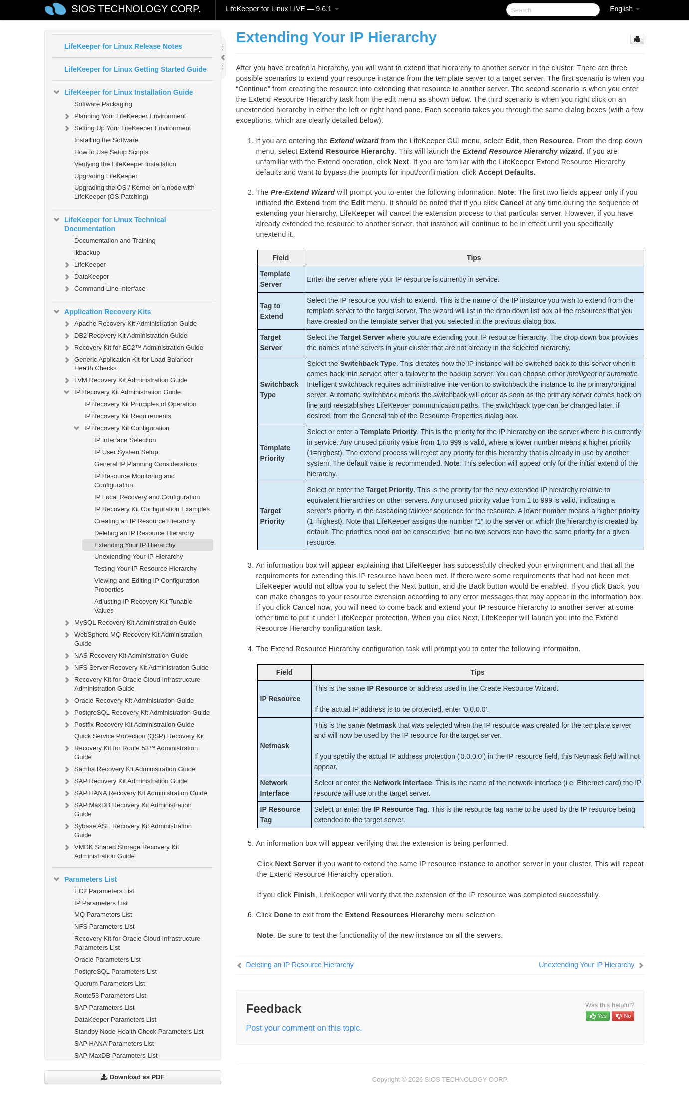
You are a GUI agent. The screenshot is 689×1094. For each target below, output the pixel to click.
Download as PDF (132, 1077)
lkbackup (87, 252)
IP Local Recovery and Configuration (147, 497)
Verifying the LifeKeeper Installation (125, 164)
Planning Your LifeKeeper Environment (124, 116)
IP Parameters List (101, 903)
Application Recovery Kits (101, 312)
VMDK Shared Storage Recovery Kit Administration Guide (120, 850)
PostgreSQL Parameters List (115, 971)
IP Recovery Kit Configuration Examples (152, 509)
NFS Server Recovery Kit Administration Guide (135, 668)
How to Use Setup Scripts (111, 152)
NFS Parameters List (104, 926)
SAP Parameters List (104, 1007)
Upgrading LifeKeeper (105, 176)
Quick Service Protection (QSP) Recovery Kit (139, 736)
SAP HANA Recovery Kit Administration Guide (134, 793)
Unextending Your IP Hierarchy (138, 556)
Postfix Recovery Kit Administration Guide (128, 724)
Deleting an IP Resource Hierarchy (144, 533)
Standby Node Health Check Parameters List (139, 1031)
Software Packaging (103, 104)
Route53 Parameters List (110, 995)
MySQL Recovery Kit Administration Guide (129, 623)
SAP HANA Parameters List (114, 1043)
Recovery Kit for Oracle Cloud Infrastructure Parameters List (137, 943)
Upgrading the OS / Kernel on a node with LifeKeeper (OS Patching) (134, 192)
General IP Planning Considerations (145, 464)
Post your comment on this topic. (304, 1028)
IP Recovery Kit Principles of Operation (140, 404)
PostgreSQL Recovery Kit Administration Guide (136, 713)
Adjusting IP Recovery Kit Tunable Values (143, 606)
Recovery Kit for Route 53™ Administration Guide (130, 751)
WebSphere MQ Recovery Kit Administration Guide (132, 638)
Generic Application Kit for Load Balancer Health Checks (127, 363)
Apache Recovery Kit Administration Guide (129, 324)
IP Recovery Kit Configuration (120, 428)
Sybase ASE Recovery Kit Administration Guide (127, 829)
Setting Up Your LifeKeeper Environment (126, 128)
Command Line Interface (103, 289)
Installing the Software (106, 140)
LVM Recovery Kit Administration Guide (125, 380)
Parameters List (84, 879)
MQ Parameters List (103, 914)
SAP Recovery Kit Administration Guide (125, 781)
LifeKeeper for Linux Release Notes (123, 46)
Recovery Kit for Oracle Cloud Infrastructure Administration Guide (131, 683)
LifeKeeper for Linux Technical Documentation (109, 223)
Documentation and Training (115, 240)
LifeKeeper (84, 265)
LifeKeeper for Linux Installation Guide (122, 92)
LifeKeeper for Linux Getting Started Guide (135, 69)
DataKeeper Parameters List (115, 1019)
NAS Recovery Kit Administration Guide (125, 656)
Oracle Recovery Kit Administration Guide (128, 701)
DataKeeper (85, 277)
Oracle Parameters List (107, 959)
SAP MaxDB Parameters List (116, 1055)
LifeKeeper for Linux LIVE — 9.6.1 (282, 9)
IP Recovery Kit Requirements (127, 416)
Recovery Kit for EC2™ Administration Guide (132, 348)
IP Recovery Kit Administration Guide (121, 392)
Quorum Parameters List (109, 983)
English (625, 9)
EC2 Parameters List (104, 891)
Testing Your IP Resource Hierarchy (145, 568)
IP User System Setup (126, 452)
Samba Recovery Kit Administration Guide (128, 769)
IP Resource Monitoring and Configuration (134, 480)
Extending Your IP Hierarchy (134, 544)
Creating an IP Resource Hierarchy (144, 521)
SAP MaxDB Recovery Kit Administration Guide (127, 808)
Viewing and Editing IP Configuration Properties (147, 585)
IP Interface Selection (125, 440)
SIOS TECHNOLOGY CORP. (136, 8)
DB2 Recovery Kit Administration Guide (124, 336)
